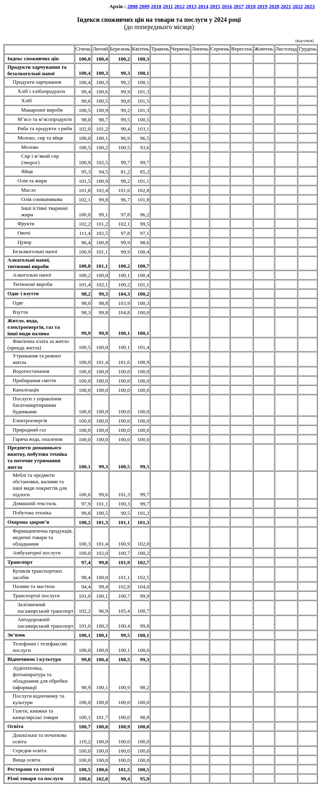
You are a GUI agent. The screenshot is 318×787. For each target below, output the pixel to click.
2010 (156, 6)
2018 (250, 6)
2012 (179, 6)
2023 (309, 6)
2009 (144, 6)
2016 (226, 6)
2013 (191, 6)
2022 (298, 6)
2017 (239, 6)
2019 (262, 6)
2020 (274, 6)
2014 (203, 6)
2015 (215, 6)
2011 (168, 6)
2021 (286, 6)
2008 (132, 6)
